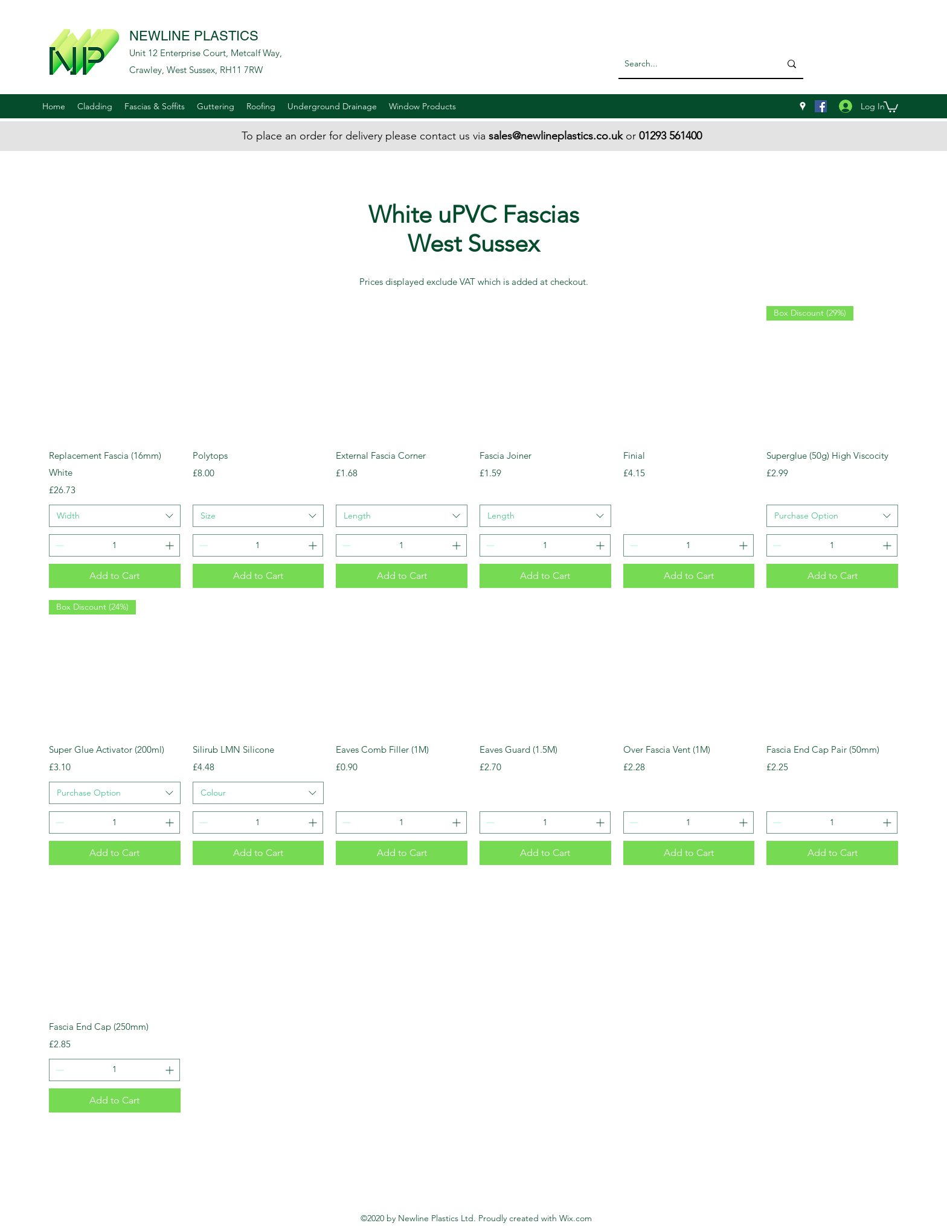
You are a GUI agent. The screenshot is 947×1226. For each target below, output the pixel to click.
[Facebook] (821, 106)
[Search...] (689, 63)
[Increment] (170, 545)
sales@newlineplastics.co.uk (556, 135)
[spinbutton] (114, 545)
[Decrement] (58, 545)
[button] (94, 106)
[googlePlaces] (803, 106)
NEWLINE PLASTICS (193, 35)
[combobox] (115, 516)
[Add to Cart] (115, 576)
